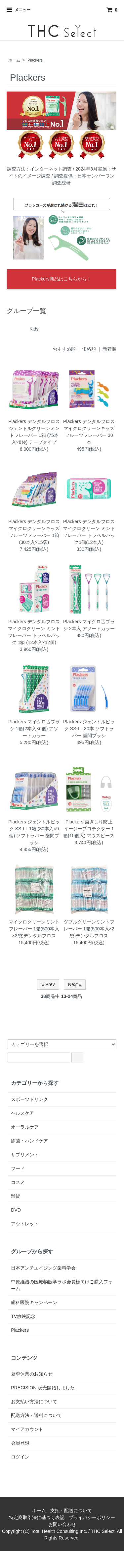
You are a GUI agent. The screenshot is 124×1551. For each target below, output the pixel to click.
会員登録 (20, 1443)
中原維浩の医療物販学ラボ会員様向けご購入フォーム (62, 1285)
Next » (74, 984)
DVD (16, 1210)
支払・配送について (71, 1510)
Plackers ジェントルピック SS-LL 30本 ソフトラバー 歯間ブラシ (89, 728)
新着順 (109, 349)
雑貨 (15, 1196)
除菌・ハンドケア (29, 1140)
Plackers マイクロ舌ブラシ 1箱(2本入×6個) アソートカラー (34, 728)
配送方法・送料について (36, 1415)
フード (18, 1168)
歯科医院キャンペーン (34, 1302)
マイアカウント (27, 1429)
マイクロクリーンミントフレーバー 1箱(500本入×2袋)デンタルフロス (34, 928)
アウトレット (25, 1223)
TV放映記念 (23, 1316)
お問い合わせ (62, 1524)
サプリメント (25, 1154)
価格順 (89, 349)
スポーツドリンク (29, 1099)
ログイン (20, 1456)
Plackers (35, 60)
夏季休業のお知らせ (32, 1374)
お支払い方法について (34, 1401)
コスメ (18, 1182)
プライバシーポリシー (92, 1517)
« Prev (48, 984)
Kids (33, 329)
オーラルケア (25, 1127)
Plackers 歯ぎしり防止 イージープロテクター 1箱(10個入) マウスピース (88, 828)
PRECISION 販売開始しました (43, 1387)
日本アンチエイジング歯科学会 (43, 1267)
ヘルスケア (22, 1113)
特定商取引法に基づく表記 (36, 1517)
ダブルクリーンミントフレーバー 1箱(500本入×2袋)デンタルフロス (88, 928)
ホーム (14, 60)
